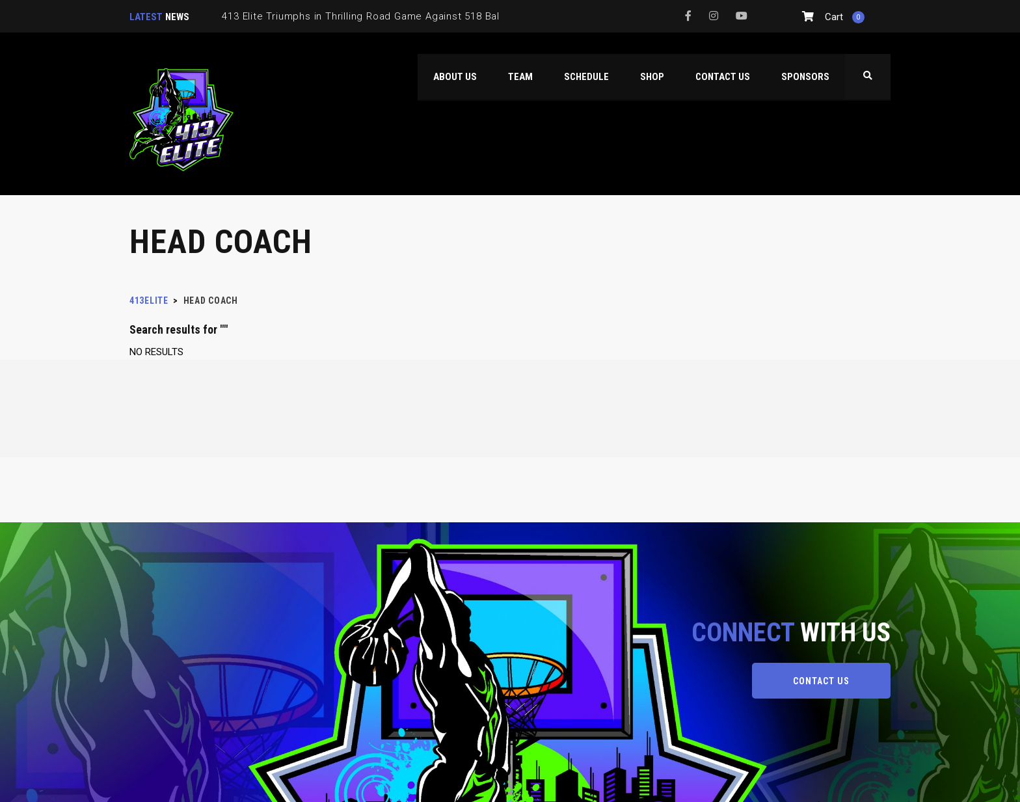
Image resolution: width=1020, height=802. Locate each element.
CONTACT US (821, 681)
